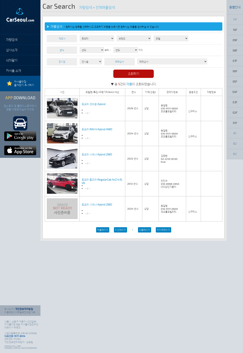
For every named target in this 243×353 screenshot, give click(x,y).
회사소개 (8, 308)
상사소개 (11, 50)
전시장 (62, 61)
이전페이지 (120, 229)
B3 (235, 154)
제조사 (62, 38)
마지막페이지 (163, 229)
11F (235, 19)
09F (235, 40)
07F (235, 60)
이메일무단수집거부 (25, 312)
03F (235, 102)
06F (235, 71)
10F (235, 29)
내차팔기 (11, 60)
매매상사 (119, 61)
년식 (62, 49)
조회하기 (133, 73)
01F (235, 123)
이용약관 (8, 312)
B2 (235, 143)
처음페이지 (102, 229)
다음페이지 (144, 229)
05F (235, 81)
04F (234, 92)
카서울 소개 (13, 70)
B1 (234, 133)
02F (235, 112)
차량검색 (11, 39)
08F (235, 50)
